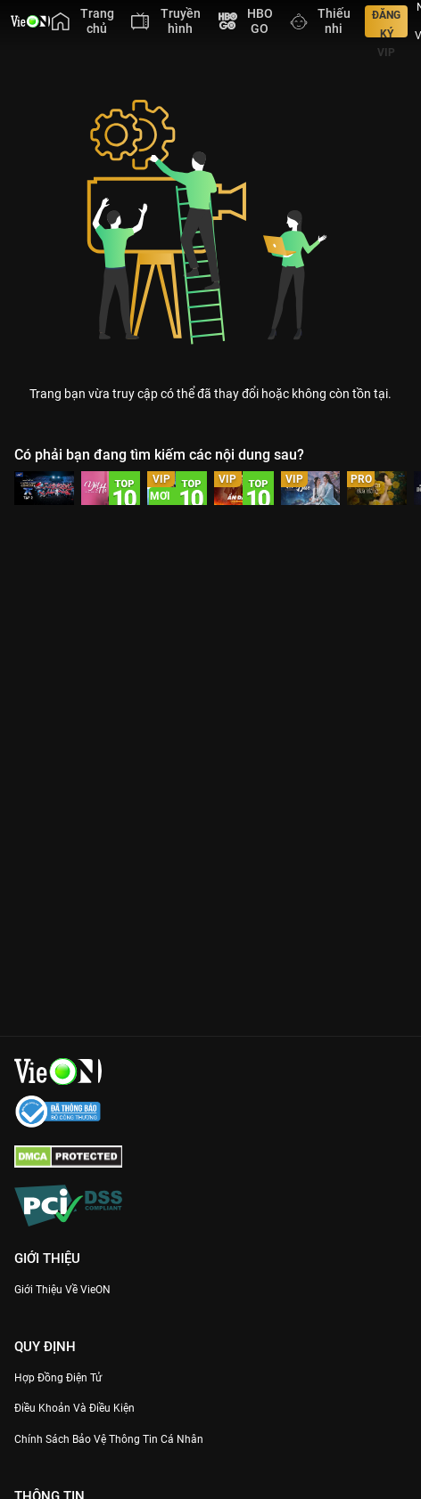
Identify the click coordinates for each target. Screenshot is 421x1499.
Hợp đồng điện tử (58, 1378)
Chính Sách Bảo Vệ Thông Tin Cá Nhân (108, 1439)
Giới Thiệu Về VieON (62, 1289)
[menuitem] (82, 21)
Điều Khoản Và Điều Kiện (74, 1408)
